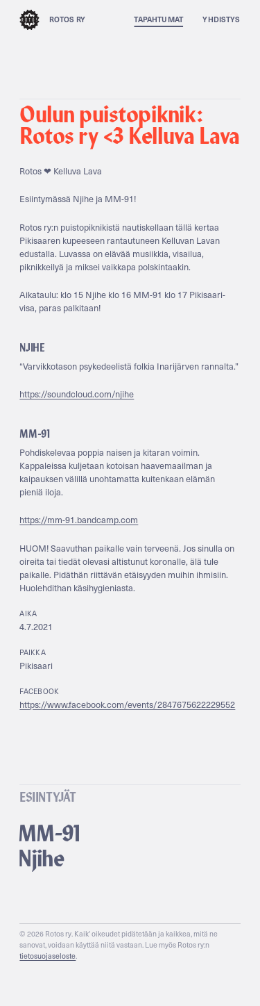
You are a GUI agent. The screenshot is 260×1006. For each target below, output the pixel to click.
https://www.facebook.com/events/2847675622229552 (127, 704)
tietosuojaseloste (47, 956)
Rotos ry (52, 19)
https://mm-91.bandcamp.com (78, 519)
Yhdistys (221, 19)
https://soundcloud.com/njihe (76, 393)
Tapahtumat (158, 19)
